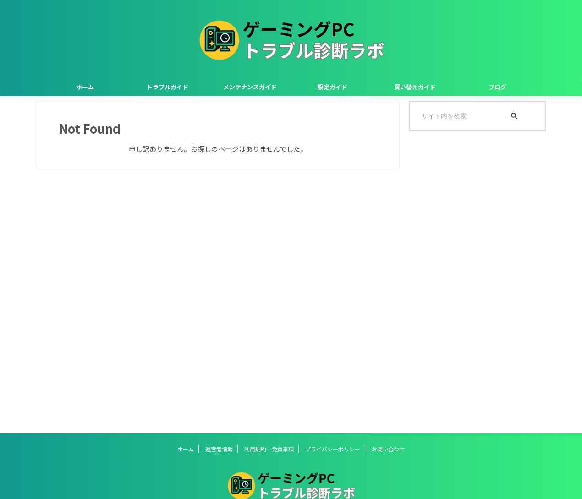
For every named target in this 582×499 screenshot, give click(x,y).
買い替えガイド (415, 86)
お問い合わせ (388, 449)
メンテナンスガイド (250, 86)
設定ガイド (332, 86)
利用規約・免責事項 (269, 449)
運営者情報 (219, 449)
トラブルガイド (167, 86)
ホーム (85, 86)
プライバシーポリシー (332, 449)
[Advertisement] (477, 282)
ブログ (497, 86)
